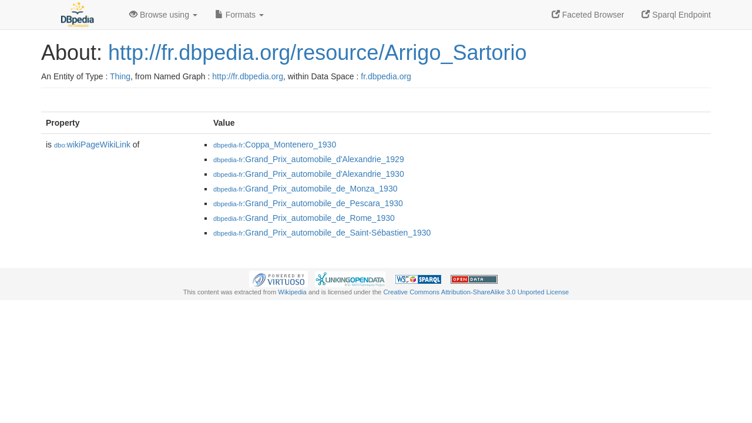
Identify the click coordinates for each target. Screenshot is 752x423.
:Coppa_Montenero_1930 (274, 144)
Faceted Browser (588, 14)
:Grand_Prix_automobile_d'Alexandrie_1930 (308, 174)
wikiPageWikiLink (92, 144)
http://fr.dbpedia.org (247, 76)
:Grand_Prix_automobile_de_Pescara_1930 (308, 203)
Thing (120, 76)
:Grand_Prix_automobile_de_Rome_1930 (304, 218)
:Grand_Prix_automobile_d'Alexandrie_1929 (308, 159)
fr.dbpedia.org (386, 76)
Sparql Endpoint (676, 14)
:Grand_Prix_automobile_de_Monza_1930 (305, 188)
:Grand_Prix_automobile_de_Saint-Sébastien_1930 (322, 232)
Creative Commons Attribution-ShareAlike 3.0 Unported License (476, 292)
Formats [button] (239, 14)
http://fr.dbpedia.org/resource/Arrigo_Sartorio (317, 53)
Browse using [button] (163, 14)
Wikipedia (292, 292)
